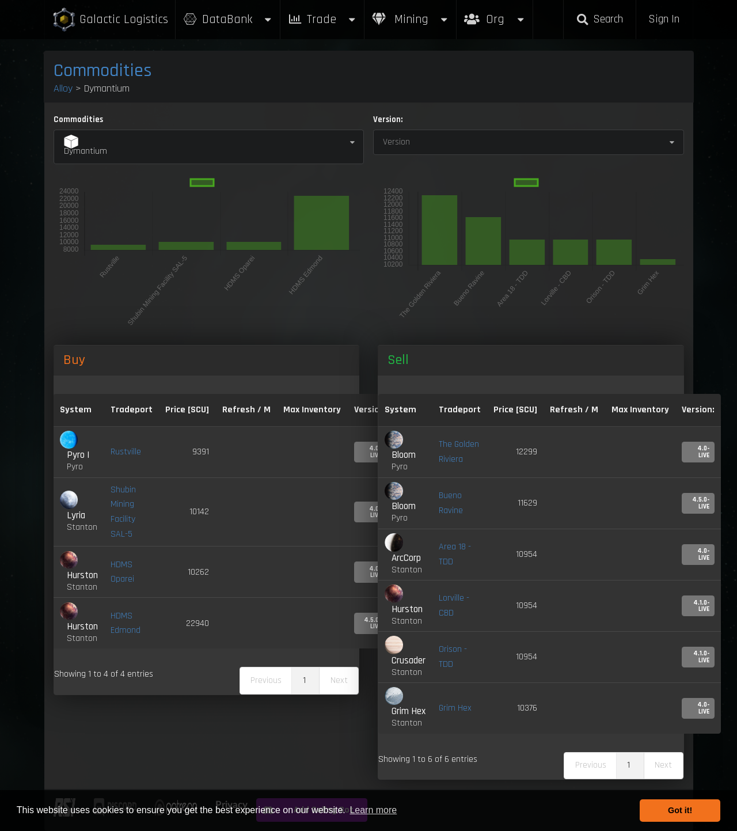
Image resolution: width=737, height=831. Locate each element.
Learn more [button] (373, 810)
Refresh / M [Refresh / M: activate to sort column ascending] (246, 410)
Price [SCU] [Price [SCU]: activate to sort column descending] (187, 410)
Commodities (103, 70)
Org (495, 13)
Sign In (663, 19)
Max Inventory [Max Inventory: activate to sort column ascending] (312, 410)
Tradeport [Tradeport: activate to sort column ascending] (132, 410)
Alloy (63, 88)
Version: (387, 119)
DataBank (228, 19)
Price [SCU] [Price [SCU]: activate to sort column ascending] (515, 410)
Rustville (126, 452)
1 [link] (304, 680)
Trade (322, 19)
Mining (410, 19)
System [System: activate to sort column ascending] (76, 410)
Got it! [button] (680, 810)
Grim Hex (455, 708)
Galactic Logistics (110, 19)
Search (599, 19)
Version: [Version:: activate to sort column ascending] (698, 410)
